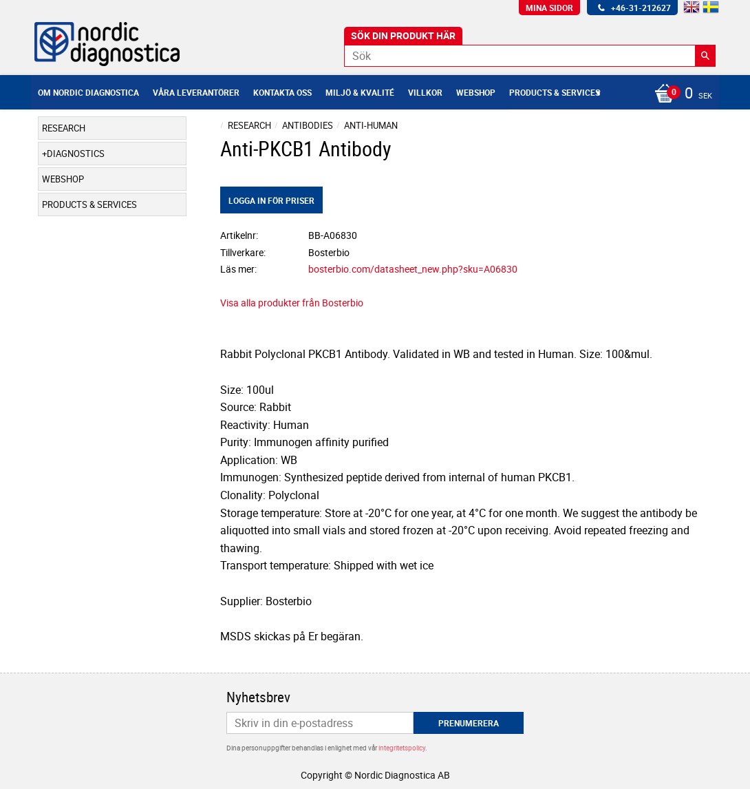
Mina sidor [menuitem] (549, 7)
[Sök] (705, 55)
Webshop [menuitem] (475, 92)
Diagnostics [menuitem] (76, 153)
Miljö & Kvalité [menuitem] (359, 92)
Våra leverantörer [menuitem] (196, 92)
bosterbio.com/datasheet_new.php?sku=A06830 (412, 268)
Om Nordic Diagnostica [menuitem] (88, 92)
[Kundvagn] (679, 94)
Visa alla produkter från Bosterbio (291, 302)
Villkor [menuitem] (425, 92)
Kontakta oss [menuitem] (282, 92)
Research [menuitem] (63, 128)
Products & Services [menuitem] (554, 92)
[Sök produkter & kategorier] (530, 56)
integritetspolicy (401, 748)
